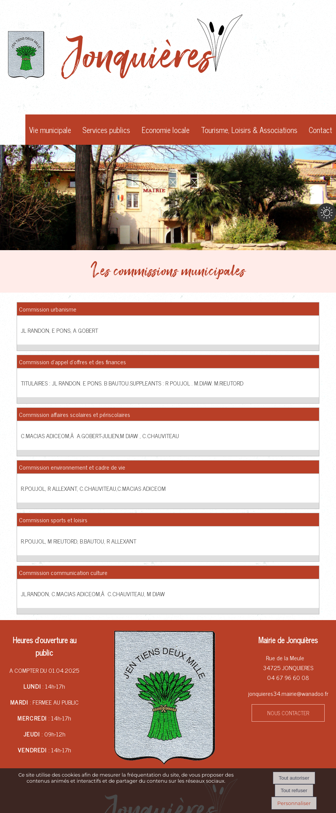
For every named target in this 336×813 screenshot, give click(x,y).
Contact (320, 130)
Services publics (106, 130)
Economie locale (166, 130)
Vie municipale (50, 130)
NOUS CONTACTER (288, 712)
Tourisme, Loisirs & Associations (249, 130)
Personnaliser (294, 803)
